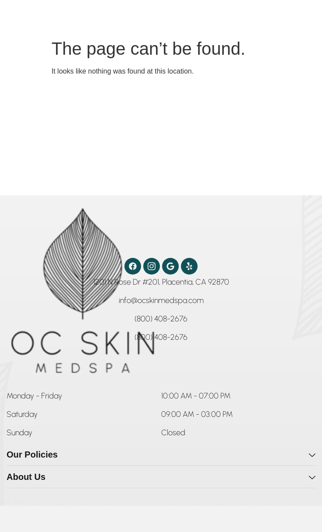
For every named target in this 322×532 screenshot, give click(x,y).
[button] (34, 398)
